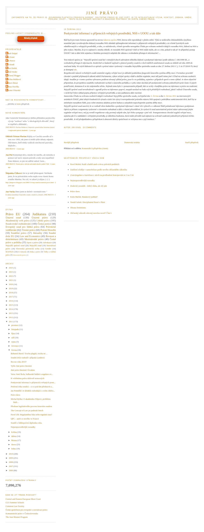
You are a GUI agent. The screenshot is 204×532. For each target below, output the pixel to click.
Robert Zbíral (12, 83)
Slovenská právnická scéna (27, 248)
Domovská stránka (132, 142)
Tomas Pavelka (12, 86)
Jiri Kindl (10, 64)
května (14, 432)
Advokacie (47, 242)
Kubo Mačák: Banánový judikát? (84, 197)
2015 (11, 305)
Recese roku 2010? (19, 362)
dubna (14, 436)
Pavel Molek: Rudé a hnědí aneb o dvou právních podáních (94, 164)
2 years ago (20, 149)
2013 (11, 313)
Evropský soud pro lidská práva (22, 226)
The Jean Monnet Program (17, 517)
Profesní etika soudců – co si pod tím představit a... (32, 386)
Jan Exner (10, 57)
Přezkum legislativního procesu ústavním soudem (31, 406)
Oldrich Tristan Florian (16, 136)
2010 (11, 454)
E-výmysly (22, 252)
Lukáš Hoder (11, 72)
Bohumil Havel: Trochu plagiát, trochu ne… (29, 353)
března (14, 440)
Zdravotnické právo (19, 255)
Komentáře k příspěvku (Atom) (95, 148)
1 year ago (32, 130)
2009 (11, 458)
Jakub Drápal (11, 53)
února (14, 444)
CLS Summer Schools (15, 502)
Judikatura (39, 214)
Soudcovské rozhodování (18, 223)
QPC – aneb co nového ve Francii (25, 418)
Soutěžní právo (18, 233)
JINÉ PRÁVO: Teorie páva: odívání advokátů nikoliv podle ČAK (27, 164)
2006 (11, 470)
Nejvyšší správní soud (15, 245)
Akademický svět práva (17, 220)
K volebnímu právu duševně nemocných (27, 378)
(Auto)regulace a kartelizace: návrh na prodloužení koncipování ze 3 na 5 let (102, 175)
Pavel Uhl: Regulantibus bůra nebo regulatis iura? (31, 414)
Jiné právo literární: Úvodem (23, 370)
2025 (11, 268)
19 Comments (89, 127)
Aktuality (37, 233)
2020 (11, 284)
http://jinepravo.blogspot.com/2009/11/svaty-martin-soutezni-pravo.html (30, 182)
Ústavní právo (40, 217)
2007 (11, 466)
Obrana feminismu (78, 207)
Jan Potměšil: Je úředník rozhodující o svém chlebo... (33, 390)
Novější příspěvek (71, 142)
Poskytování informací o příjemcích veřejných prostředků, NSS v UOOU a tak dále (112, 33)
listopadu (15, 329)
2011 (11, 321)
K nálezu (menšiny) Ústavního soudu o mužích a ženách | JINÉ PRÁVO (30, 195)
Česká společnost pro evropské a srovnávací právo (26, 510)
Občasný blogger (13, 75)
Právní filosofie (48, 230)
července (15, 346)
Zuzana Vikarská (13, 90)
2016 (11, 301)
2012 (11, 317)
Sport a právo (32, 242)
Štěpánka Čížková (14, 173)
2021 (11, 280)
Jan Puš (9, 155)
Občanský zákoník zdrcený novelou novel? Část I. (91, 213)
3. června (154, 96)
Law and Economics (30, 236)
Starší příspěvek (191, 142)
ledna (13, 448)
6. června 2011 (170, 96)
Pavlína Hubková (13, 79)
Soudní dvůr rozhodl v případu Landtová (28, 357)
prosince (15, 325)
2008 (11, 462)
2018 (11, 292)
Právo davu (75, 191)
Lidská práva (43, 220)
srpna (13, 342)
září (13, 337)
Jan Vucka (10, 191)
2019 (11, 288)
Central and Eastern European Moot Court (23, 499)
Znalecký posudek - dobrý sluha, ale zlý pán (88, 186)
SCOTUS (10, 251)
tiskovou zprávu (110, 40)
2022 (11, 276)
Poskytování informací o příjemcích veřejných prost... (33, 382)
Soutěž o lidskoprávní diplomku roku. (26, 423)
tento (19, 104)
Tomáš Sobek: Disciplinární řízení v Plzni (87, 202)
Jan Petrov (10, 60)
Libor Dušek (11, 68)
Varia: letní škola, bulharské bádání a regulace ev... (32, 374)
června (14, 350)
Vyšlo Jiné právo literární (21, 366)
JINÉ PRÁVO (102, 13)
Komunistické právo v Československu (22, 513)
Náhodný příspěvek (30, 38)
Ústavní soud (13, 217)
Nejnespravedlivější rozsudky (82, 180)
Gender (48, 248)
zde (75, 69)
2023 (11, 272)
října (13, 333)
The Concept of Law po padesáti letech (27, 410)
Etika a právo (35, 252)
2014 (11, 309)
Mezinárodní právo (34, 239)
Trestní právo (28, 230)
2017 (11, 297)
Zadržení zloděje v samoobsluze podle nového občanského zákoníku (98, 169)
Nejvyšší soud (35, 245)
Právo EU (13, 214)
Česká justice (44, 223)
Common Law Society (15, 506)
